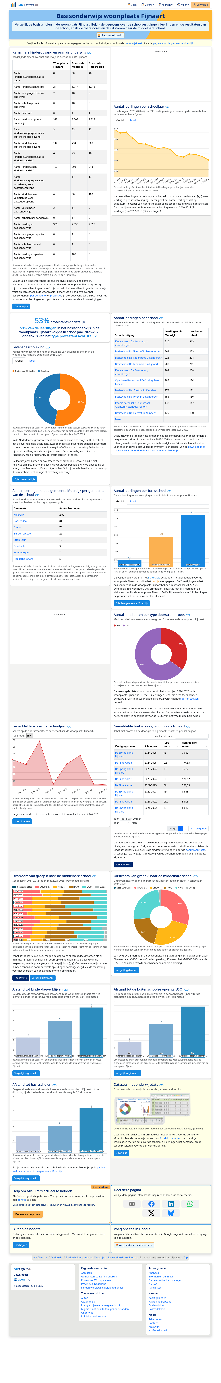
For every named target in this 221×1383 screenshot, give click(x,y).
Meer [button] (182, 5)
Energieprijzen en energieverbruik (100, 1290)
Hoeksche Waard (23, 558)
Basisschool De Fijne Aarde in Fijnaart (136, 364)
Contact (153, 1308)
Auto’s (84, 1283)
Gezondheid (88, 1287)
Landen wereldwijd (92, 1273)
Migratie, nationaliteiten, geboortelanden (105, 1294)
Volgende (201, 813)
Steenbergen (21, 552)
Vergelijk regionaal (25, 1058)
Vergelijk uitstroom (43, 963)
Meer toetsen (22, 821)
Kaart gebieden (157, 1283)
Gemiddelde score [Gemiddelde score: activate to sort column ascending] (189, 744)
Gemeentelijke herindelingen (165, 1265)
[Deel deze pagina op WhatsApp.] (190, 1189)
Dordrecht (19, 546)
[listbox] (30, 735)
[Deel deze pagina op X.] (151, 1198)
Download (200, 5)
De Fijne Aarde (123, 759)
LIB (141, 695)
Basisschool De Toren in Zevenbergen (136, 396)
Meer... (119, 419)
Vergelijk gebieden (126, 955)
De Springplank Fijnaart (128, 752)
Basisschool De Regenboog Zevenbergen (138, 357)
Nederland (100, 1269)
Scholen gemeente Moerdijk (132, 603)
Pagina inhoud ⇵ (110, 35)
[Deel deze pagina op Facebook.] (151, 1189)
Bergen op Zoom (23, 533)
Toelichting (20, 963)
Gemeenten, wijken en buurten (99, 1261)
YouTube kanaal (158, 1315)
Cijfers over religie (24, 479)
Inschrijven (21, 1230)
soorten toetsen (189, 698)
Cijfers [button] (147, 5)
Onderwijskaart (157, 1290)
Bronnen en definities (161, 1261)
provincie (55, 295)
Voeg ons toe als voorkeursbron (134, 1230)
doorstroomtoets (195, 835)
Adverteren (155, 1304)
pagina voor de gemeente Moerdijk (173, 43)
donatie (21, 1185)
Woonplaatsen (102, 1265)
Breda (17, 527)
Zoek (132, 5)
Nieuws (153, 1269)
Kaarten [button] (165, 5)
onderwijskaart (133, 43)
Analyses (154, 1258)
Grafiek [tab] (120, 120)
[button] (89, 52)
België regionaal (113, 1273)
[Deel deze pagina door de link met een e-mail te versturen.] (132, 1189)
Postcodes (87, 1265)
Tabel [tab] (133, 120)
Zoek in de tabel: (182, 736)
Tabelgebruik (123, 849)
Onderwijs (20, 306)
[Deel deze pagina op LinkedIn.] (171, 1189)
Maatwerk (154, 1312)
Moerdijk (19, 514)
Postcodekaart (157, 1294)
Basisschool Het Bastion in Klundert (135, 390)
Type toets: (18, 735)
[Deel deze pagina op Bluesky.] (171, 1198)
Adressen (86, 1258)
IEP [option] (29, 735)
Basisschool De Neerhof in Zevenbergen (138, 351)
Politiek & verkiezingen (94, 1301)
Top (186, 1242)
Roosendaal (20, 521)
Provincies (87, 1269)
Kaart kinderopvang (160, 1287)
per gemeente (38, 295)
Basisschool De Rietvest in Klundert (135, 413)
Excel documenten (170, 1123)
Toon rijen (125, 808)
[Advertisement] (161, 77)
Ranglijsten (155, 1273)
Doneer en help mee (27, 1199)
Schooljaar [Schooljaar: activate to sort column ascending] (151, 746)
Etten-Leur (20, 540)
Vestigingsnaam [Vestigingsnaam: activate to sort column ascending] (125, 746)
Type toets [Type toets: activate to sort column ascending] (166, 744)
